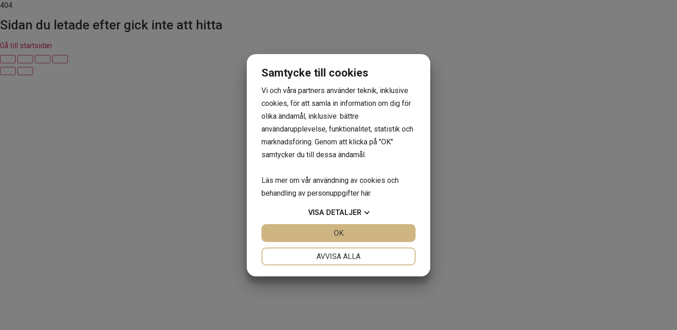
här (365, 193)
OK (339, 233)
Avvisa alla (338, 256)
